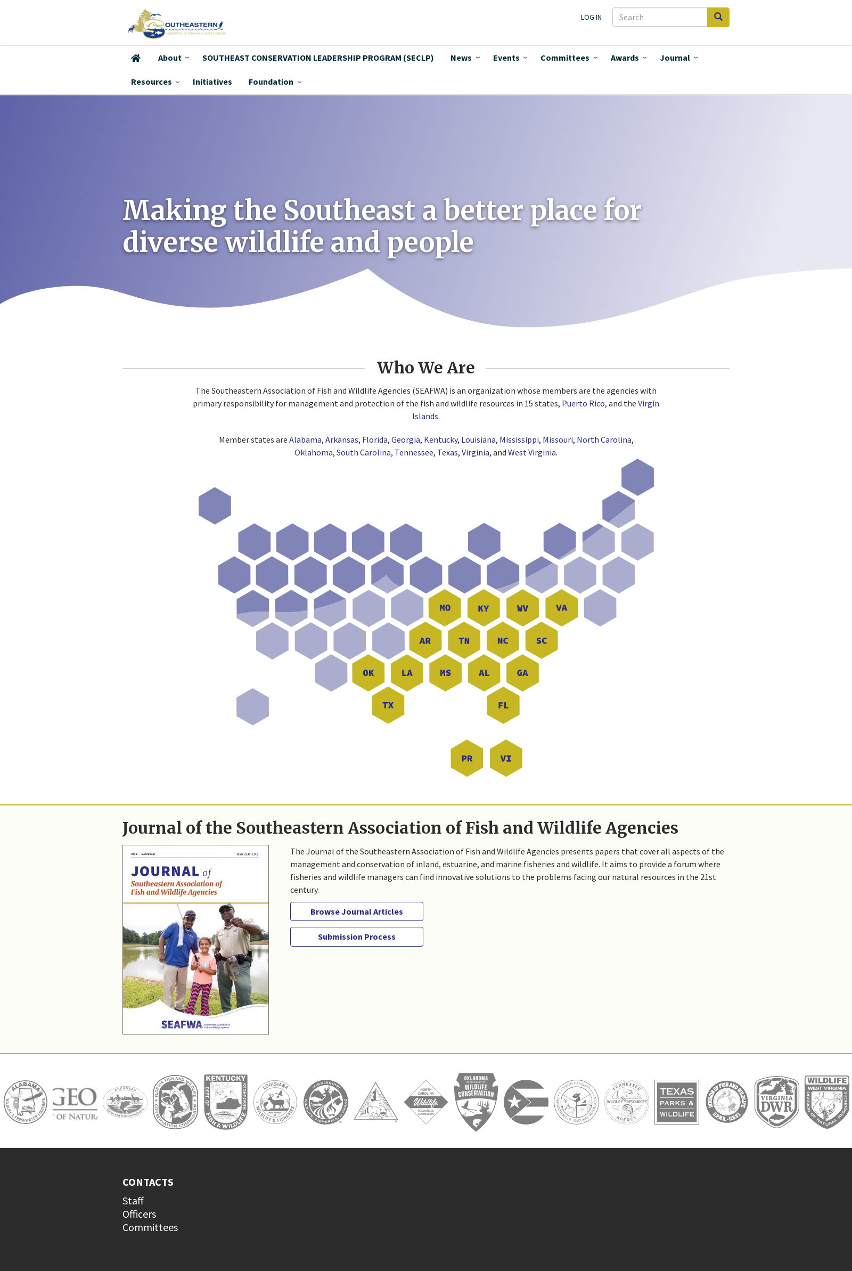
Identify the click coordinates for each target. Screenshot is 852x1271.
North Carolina (604, 439)
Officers (139, 1214)
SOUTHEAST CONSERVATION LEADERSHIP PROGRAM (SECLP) (318, 57)
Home (136, 58)
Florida (375, 439)
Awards (625, 57)
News (461, 57)
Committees (564, 57)
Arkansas (341, 439)
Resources (151, 81)
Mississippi (519, 439)
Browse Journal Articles (356, 911)
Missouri (558, 439)
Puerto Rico (583, 403)
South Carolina (364, 452)
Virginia (475, 452)
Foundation (271, 81)
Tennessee (414, 452)
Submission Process (357, 936)
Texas (447, 452)
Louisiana (478, 439)
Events (506, 57)
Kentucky (440, 439)
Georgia (405, 439)
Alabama (305, 439)
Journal (675, 57)
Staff (133, 1200)
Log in (591, 17)
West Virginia (532, 452)
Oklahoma (313, 452)
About (170, 57)
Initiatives (212, 81)
